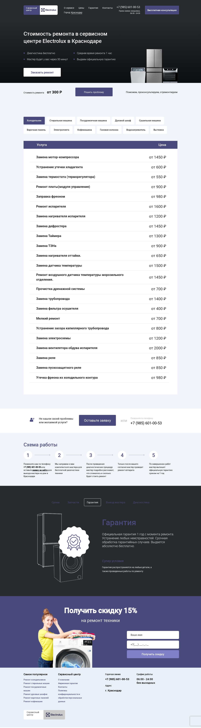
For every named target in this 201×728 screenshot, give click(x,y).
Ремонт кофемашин (33, 702)
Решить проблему (94, 92)
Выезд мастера (115, 503)
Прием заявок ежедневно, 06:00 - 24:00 (129, 12)
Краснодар (76, 12)
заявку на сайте (40, 470)
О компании (63, 680)
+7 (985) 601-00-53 (128, 7)
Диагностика (141, 503)
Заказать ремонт (42, 72)
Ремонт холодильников (35, 680)
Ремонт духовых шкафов (35, 694)
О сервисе (69, 7)
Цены (81, 7)
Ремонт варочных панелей (36, 698)
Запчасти (73, 503)
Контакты (107, 7)
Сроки (56, 503)
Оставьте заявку (97, 421)
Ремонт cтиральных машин (36, 683)
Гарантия (93, 7)
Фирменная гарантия (68, 683)
